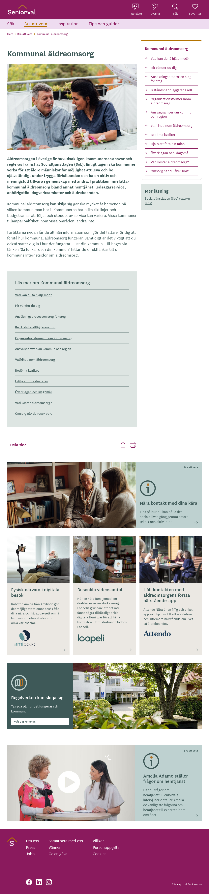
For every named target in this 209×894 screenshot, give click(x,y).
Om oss (32, 840)
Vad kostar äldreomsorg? (170, 161)
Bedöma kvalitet (163, 134)
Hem (10, 34)
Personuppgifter (107, 847)
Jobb (30, 853)
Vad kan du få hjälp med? (170, 58)
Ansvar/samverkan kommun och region (172, 114)
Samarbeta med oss (66, 840)
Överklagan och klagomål (170, 152)
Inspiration (68, 23)
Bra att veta (35, 23)
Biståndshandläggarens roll (171, 89)
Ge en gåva (58, 853)
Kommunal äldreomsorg (166, 48)
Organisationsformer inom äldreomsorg (171, 100)
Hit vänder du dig (164, 67)
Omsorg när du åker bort (170, 170)
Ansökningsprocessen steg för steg (171, 78)
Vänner (55, 847)
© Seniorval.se (193, 884)
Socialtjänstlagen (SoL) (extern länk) (167, 200)
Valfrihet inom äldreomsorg (172, 125)
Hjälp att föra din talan (168, 143)
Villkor (98, 840)
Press (30, 847)
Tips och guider (104, 23)
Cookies (99, 853)
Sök (10, 23)
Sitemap (176, 884)
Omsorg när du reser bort (33, 413)
